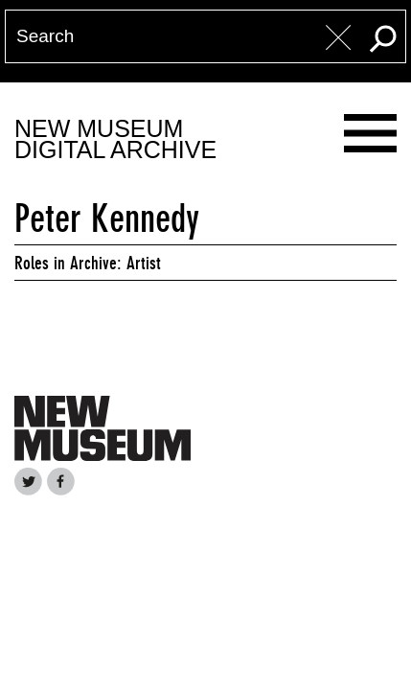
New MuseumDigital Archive (115, 139)
